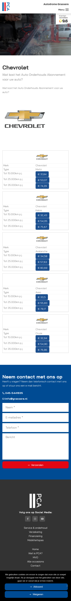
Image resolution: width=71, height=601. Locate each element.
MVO (35, 557)
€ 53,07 (42, 180)
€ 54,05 (42, 221)
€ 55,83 (42, 303)
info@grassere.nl (15, 398)
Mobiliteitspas (36, 540)
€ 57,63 (42, 262)
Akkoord (38, 586)
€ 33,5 (42, 297)
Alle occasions (35, 561)
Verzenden (37, 465)
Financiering (35, 536)
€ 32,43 (42, 215)
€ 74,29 (42, 185)
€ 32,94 (42, 338)
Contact (35, 565)
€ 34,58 (42, 256)
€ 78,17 (42, 308)
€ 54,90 (42, 344)
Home (35, 549)
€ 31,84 (42, 174)
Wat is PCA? (35, 553)
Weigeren (38, 594)
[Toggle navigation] (67, 9)
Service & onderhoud (35, 527)
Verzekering (35, 531)
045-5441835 (12, 393)
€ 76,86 (42, 349)
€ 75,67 (42, 226)
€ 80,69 (42, 267)
